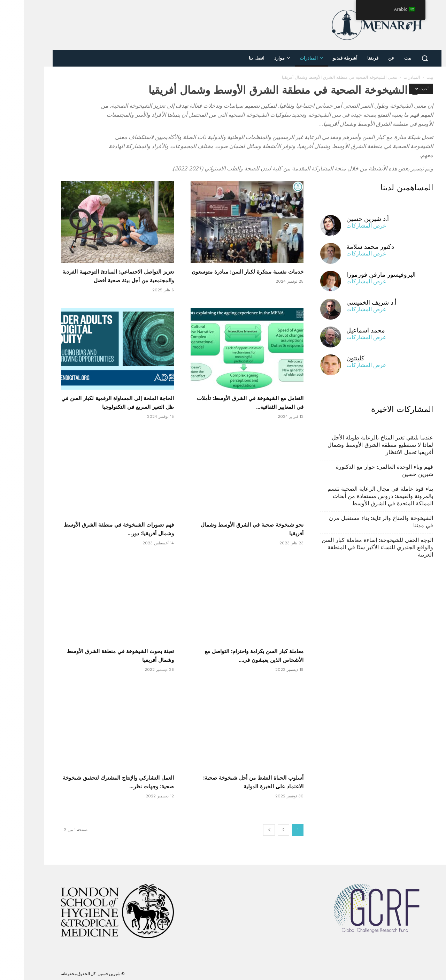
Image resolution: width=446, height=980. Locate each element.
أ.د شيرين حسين (343, 218)
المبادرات (387, 77)
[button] (400, 58)
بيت (405, 77)
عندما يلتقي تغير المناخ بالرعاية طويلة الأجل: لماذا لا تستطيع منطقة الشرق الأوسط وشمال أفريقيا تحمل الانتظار (356, 444)
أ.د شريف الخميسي (347, 302)
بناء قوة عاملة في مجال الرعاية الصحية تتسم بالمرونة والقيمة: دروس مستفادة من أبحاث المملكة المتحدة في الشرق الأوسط (356, 496)
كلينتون (331, 358)
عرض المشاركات (342, 225)
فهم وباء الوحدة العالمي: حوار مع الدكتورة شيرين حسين (360, 470)
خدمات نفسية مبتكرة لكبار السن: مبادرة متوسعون (223, 272)
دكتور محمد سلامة (346, 246)
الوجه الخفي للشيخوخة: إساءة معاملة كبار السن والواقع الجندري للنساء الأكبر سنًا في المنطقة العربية (353, 547)
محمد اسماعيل (341, 330)
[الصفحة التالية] (245, 830)
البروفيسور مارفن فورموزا (357, 274)
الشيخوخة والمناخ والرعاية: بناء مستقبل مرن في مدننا (357, 522)
